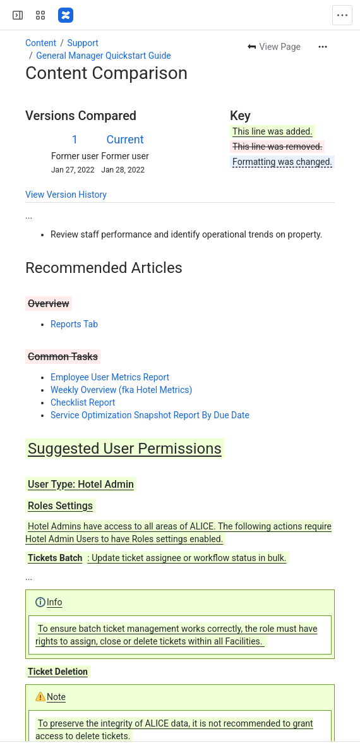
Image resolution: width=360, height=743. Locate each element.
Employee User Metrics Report (110, 377)
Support (82, 43)
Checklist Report (83, 402)
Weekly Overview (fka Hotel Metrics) (121, 390)
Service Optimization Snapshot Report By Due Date (150, 415)
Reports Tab (74, 324)
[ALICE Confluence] (66, 15)
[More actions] (323, 46)
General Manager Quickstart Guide (103, 56)
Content (40, 43)
